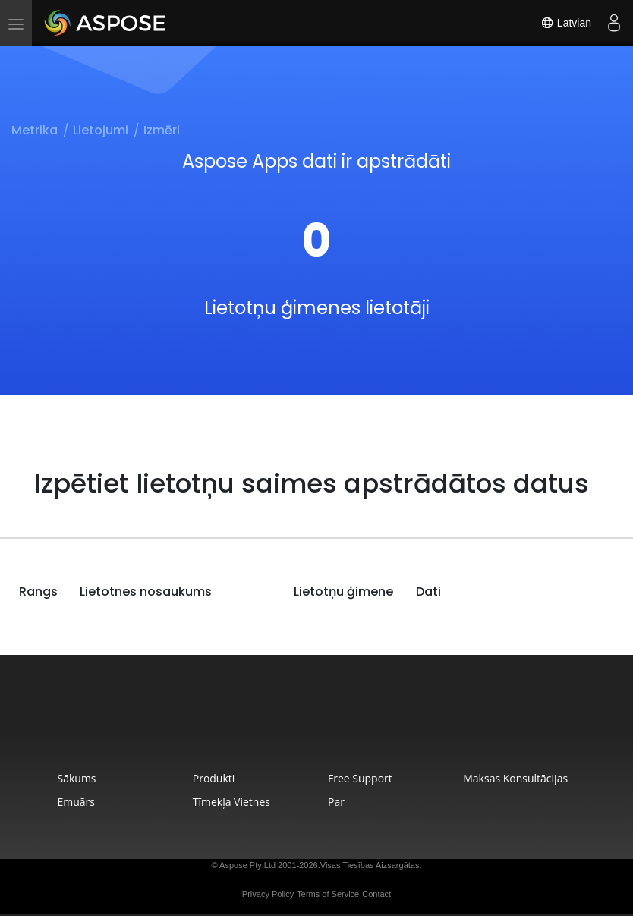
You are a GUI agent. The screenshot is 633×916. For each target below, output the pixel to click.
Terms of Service (328, 894)
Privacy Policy (268, 894)
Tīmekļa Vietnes (231, 802)
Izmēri (161, 130)
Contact (376, 894)
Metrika (34, 130)
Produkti (214, 778)
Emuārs (76, 802)
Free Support (360, 778)
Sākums (76, 778)
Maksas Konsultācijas (515, 778)
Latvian (565, 23)
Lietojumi (100, 130)
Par (336, 802)
